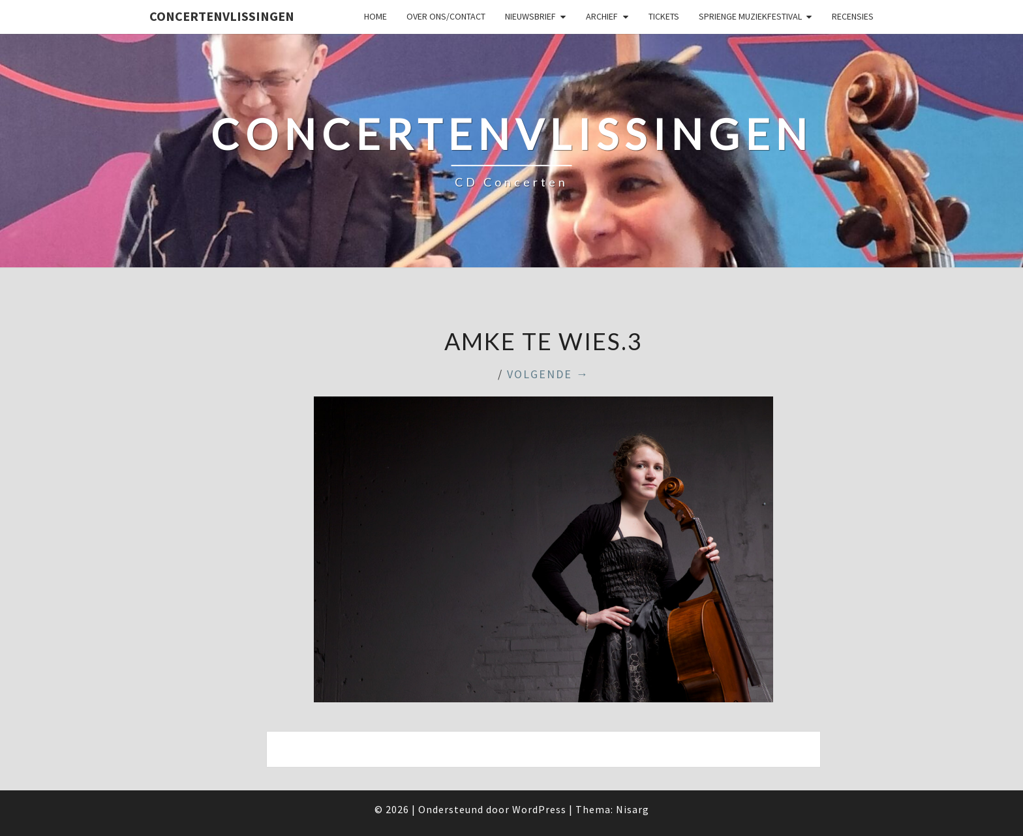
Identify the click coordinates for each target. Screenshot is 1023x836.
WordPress (539, 809)
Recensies (853, 16)
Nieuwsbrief (530, 16)
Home (375, 16)
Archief (602, 16)
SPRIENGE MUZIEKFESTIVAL (750, 16)
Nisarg (632, 809)
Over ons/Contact (445, 16)
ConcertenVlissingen (221, 16)
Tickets (664, 16)
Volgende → (548, 373)
